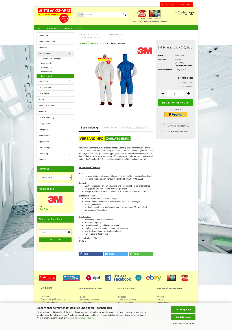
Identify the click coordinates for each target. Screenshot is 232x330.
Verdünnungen (45, 148)
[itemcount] (175, 93)
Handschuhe (46, 72)
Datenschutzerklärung (84, 318)
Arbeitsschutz (45, 54)
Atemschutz (46, 63)
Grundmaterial (45, 88)
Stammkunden (52, 28)
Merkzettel (185, 5)
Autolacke (43, 81)
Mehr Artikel (44, 209)
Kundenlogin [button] (168, 5)
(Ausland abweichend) (183, 66)
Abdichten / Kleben (47, 42)
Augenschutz (47, 67)
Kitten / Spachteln (46, 106)
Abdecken (43, 36)
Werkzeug (43, 154)
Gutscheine (44, 94)
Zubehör (42, 160)
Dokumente (109, 127)
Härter (41, 100)
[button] (91, 254)
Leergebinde (44, 124)
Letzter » (94, 44)
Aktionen (43, 48)
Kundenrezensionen (133, 127)
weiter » (83, 44)
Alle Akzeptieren (183, 309)
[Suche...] (80, 14)
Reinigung (43, 130)
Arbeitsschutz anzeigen (51, 59)
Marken (68, 28)
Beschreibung (89, 127)
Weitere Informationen (183, 323)
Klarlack (42, 112)
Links (79, 28)
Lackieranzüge (47, 76)
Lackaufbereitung (46, 118)
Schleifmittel (44, 136)
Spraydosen (44, 142)
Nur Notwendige (183, 317)
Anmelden (55, 240)
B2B (38, 28)
